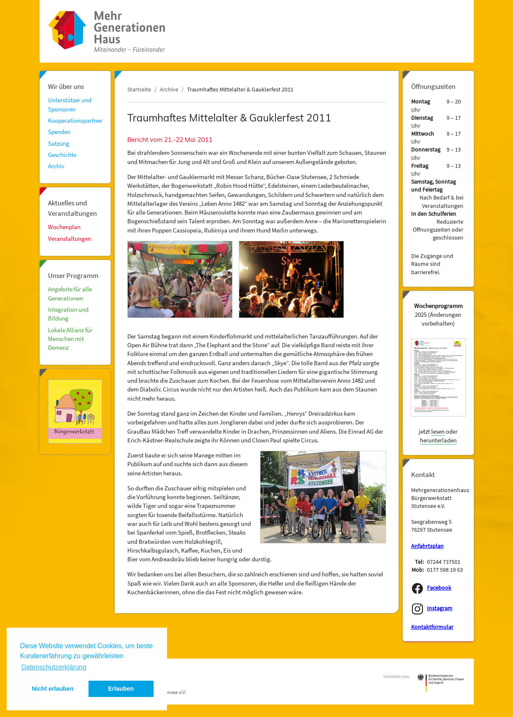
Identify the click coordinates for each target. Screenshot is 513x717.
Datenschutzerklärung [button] (53, 667)
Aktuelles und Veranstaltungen (72, 207)
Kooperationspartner (75, 120)
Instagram (439, 608)
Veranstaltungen (69, 238)
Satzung (58, 143)
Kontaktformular (432, 627)
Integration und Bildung (68, 313)
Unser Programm (73, 275)
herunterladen (438, 440)
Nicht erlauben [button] (52, 688)
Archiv (56, 166)
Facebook (439, 587)
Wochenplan (64, 227)
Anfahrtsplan (427, 546)
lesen (438, 431)
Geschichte (62, 155)
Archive (169, 89)
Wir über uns (66, 86)
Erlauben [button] (121, 688)
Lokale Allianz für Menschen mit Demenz (70, 339)
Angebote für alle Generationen (70, 293)
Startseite (139, 89)
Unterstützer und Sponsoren (69, 104)
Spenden (59, 132)
